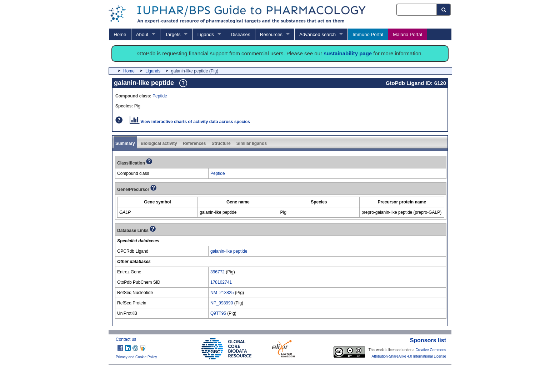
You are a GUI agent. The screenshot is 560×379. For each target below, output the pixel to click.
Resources (271, 34)
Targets (172, 34)
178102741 (221, 282)
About (142, 34)
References (194, 143)
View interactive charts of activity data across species (190, 121)
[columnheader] (158, 202)
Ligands (206, 34)
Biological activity (159, 143)
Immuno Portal (367, 34)
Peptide (159, 96)
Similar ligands (251, 143)
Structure (220, 143)
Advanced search (317, 34)
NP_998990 (221, 302)
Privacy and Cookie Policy (136, 357)
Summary (125, 143)
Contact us (126, 339)
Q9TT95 (218, 313)
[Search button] (444, 10)
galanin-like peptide (228, 251)
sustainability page (348, 53)
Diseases (240, 34)
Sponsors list (428, 340)
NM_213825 (222, 292)
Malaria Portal (407, 34)
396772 (217, 271)
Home (120, 34)
